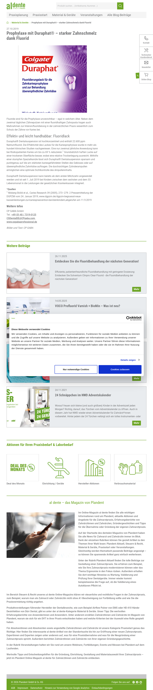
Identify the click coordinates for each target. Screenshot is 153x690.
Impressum (22, 688)
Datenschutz (36, 688)
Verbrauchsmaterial (125, 483)
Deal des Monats (16, 483)
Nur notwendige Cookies (76, 369)
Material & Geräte (20, 22)
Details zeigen (128, 360)
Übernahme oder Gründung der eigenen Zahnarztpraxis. (116, 527)
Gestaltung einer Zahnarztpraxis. (96, 564)
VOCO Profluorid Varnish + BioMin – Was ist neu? (87, 306)
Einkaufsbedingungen (102, 688)
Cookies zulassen (120, 369)
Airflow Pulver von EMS (105, 607)
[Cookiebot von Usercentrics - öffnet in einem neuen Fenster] (128, 318)
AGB (13, 688)
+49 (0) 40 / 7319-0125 (24, 214)
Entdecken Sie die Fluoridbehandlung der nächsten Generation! (97, 261)
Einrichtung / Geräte (53, 483)
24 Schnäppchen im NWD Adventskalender (83, 395)
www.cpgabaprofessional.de (22, 221)
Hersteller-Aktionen (88, 483)
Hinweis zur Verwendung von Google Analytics (67, 688)
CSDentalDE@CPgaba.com (21, 218)
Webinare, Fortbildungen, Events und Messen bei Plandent (103, 644)
